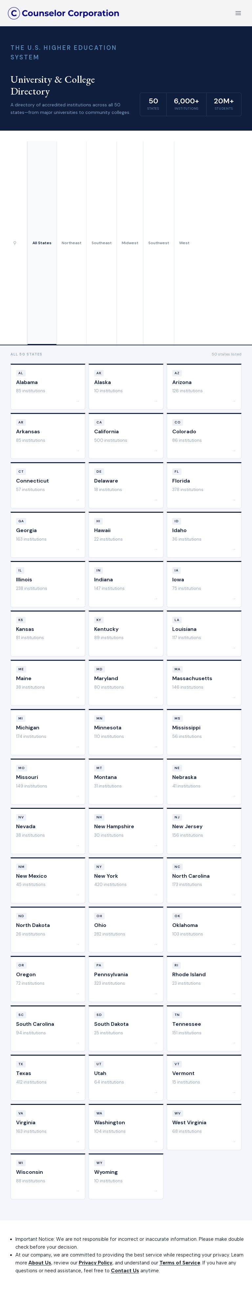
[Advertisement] (218, 242)
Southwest (158, 243)
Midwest (130, 243)
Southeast (102, 243)
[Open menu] (238, 13)
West (184, 243)
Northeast (71, 243)
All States (42, 243)
